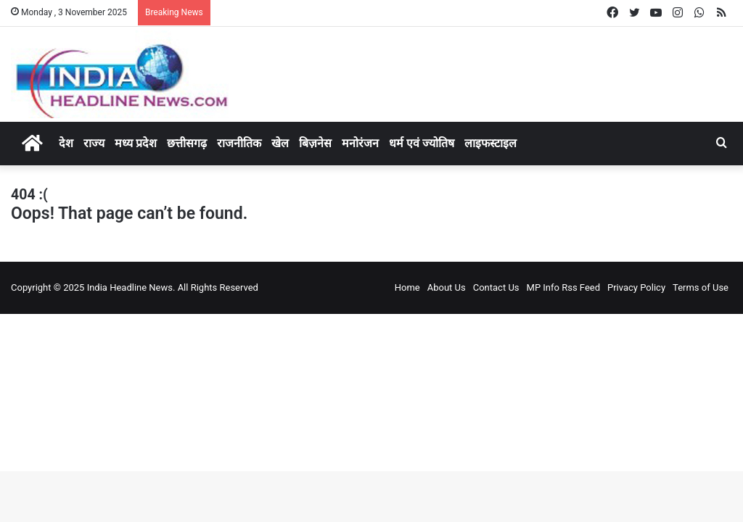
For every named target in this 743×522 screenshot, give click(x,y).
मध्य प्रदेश (136, 143)
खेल (280, 143)
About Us (446, 287)
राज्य (93, 143)
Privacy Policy (636, 287)
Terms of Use (700, 287)
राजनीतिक (239, 143)
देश (66, 143)
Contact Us (496, 287)
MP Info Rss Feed (563, 287)
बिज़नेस (315, 143)
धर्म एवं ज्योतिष (421, 143)
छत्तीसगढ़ (187, 143)
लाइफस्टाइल (490, 143)
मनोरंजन (360, 143)
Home (407, 287)
